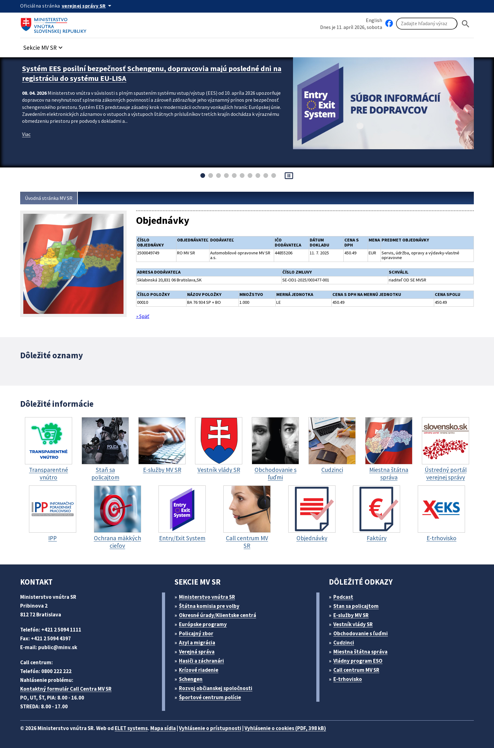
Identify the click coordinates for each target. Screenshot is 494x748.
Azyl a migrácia (200, 642)
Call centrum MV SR (360, 669)
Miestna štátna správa (362, 651)
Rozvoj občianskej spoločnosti (219, 688)
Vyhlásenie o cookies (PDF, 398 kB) (303, 728)
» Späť (143, 314)
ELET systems (138, 728)
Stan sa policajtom (358, 606)
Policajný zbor (198, 633)
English (374, 20)
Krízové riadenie (201, 669)
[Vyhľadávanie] (426, 24)
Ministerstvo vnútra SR (209, 596)
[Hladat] (465, 23)
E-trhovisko (349, 679)
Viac (27, 132)
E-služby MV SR (355, 615)
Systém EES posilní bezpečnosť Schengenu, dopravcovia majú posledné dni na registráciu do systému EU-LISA (153, 72)
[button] (46, 46)
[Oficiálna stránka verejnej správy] (90, 5)
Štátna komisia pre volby (212, 606)
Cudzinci (346, 642)
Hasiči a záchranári (204, 660)
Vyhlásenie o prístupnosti (222, 728)
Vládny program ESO (361, 660)
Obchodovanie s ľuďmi (364, 633)
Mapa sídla (172, 728)
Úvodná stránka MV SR (51, 198)
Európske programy (206, 624)
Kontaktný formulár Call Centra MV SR (68, 688)
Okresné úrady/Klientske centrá (220, 615)
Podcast (345, 596)
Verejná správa (199, 651)
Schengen (193, 679)
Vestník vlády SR (356, 624)
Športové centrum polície (212, 697)
